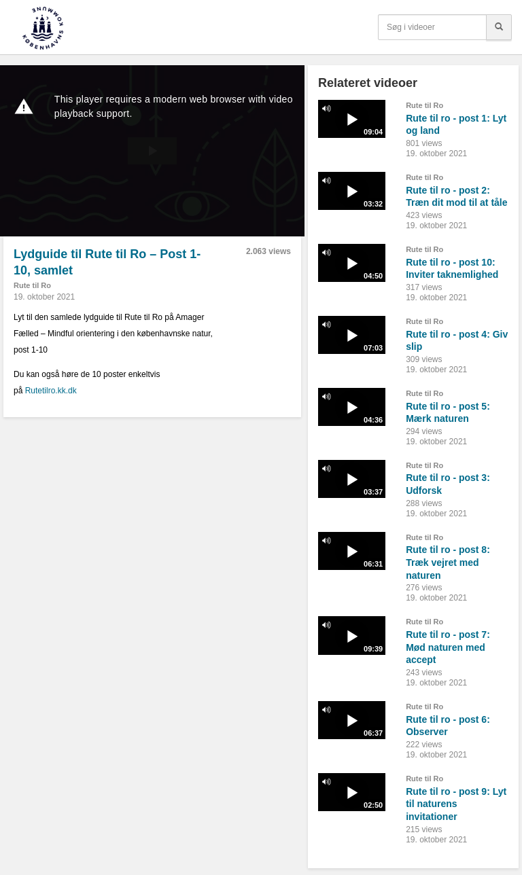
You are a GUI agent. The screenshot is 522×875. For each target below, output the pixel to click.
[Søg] (499, 27)
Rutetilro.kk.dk (51, 390)
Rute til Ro (32, 285)
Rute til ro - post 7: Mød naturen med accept (448, 647)
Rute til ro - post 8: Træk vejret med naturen (448, 562)
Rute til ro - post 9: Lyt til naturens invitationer (456, 804)
